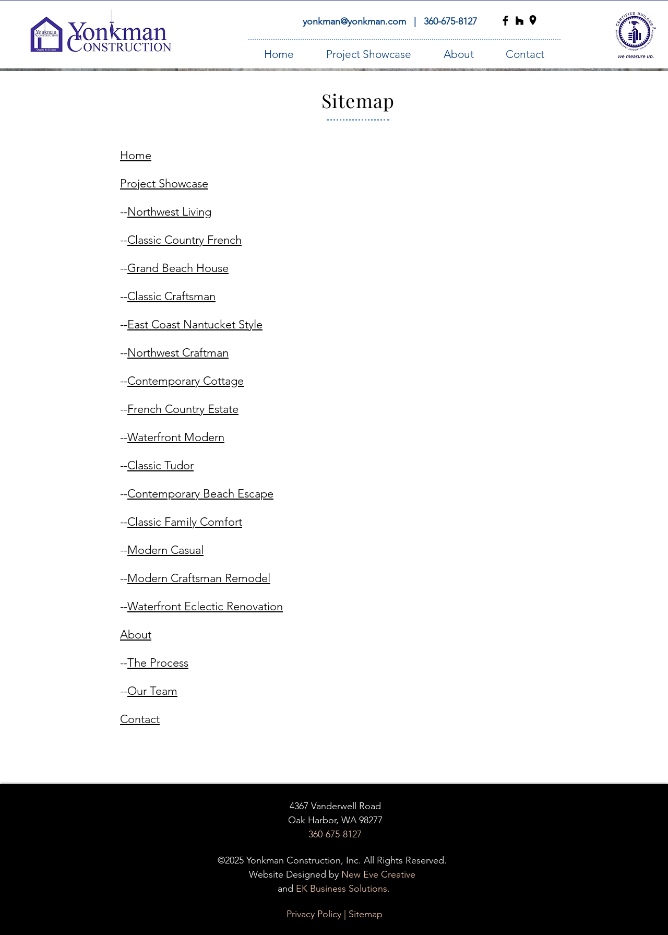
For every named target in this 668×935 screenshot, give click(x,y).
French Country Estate (182, 409)
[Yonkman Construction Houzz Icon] (519, 20)
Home (135, 155)
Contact (140, 719)
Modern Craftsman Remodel (198, 578)
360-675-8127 (450, 21)
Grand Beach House (178, 268)
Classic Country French (184, 240)
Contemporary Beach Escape (200, 494)
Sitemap (366, 914)
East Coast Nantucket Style (195, 324)
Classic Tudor (160, 465)
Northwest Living (169, 212)
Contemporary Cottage (185, 381)
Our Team (152, 691)
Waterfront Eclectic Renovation (205, 606)
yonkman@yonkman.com (356, 21)
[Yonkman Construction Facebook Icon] (505, 20)
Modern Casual (165, 550)
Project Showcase (164, 183)
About (135, 635)
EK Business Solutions (341, 888)
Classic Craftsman (171, 296)
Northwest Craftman (178, 353)
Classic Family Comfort (184, 522)
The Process (157, 663)
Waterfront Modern (175, 437)
